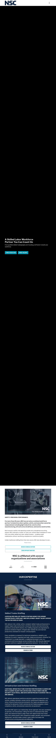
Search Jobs (28, 650)
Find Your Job (11, 253)
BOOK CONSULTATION (28, 547)
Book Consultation (28, 646)
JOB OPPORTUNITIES (28, 550)
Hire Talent (23, 253)
